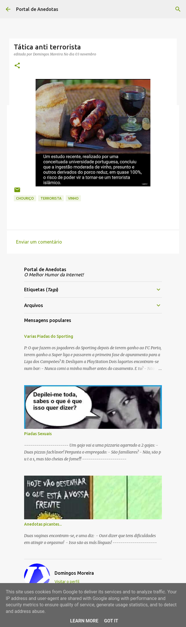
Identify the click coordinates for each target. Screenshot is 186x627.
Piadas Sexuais (38, 433)
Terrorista (50, 198)
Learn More (84, 621)
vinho (73, 198)
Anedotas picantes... (43, 524)
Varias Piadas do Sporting (48, 336)
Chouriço (25, 198)
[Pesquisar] (178, 9)
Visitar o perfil (67, 581)
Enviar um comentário (39, 241)
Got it (111, 621)
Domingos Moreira (74, 573)
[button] (17, 66)
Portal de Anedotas (37, 9)
